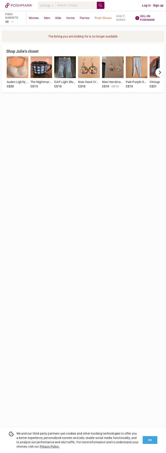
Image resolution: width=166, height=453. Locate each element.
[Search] (76, 5)
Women (34, 18)
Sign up (158, 5)
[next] (159, 72)
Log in (146, 5)
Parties (84, 18)
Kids (58, 18)
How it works (120, 18)
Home (70, 18)
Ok (150, 440)
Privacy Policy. (49, 446)
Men (47, 18)
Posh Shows (103, 18)
